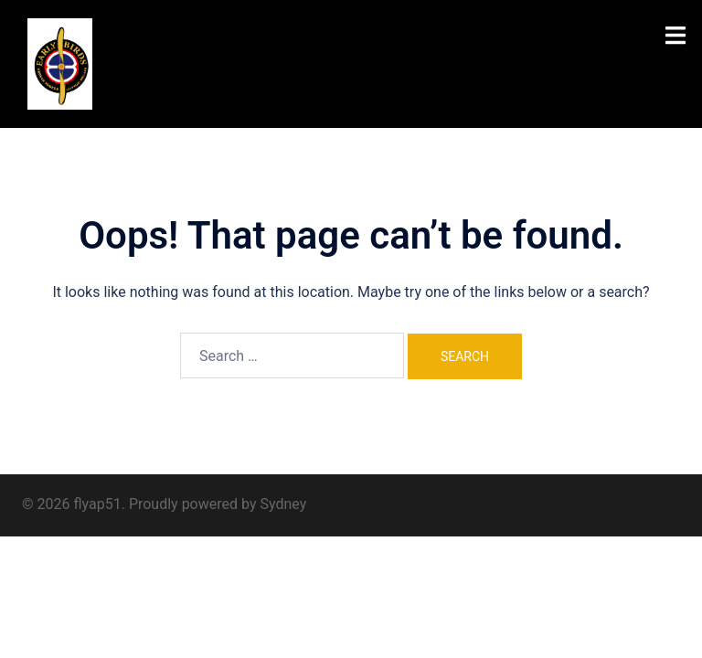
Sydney (283, 504)
